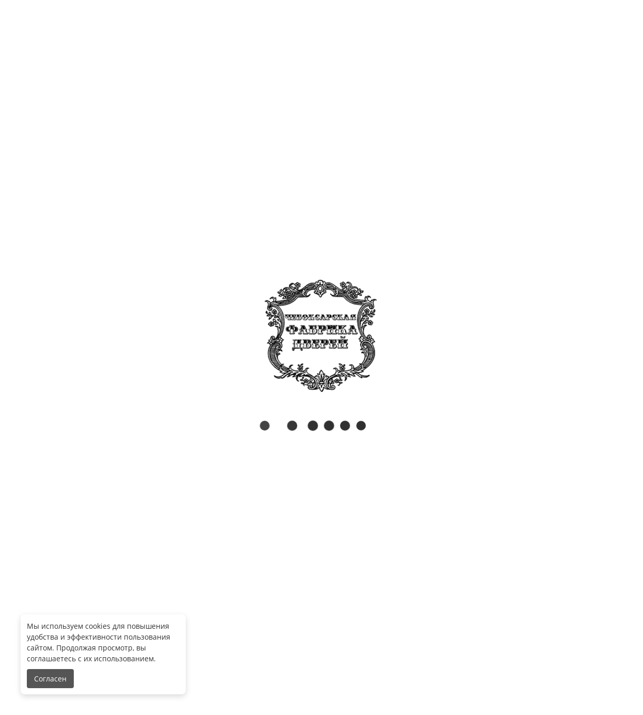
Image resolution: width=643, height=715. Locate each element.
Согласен (50, 679)
